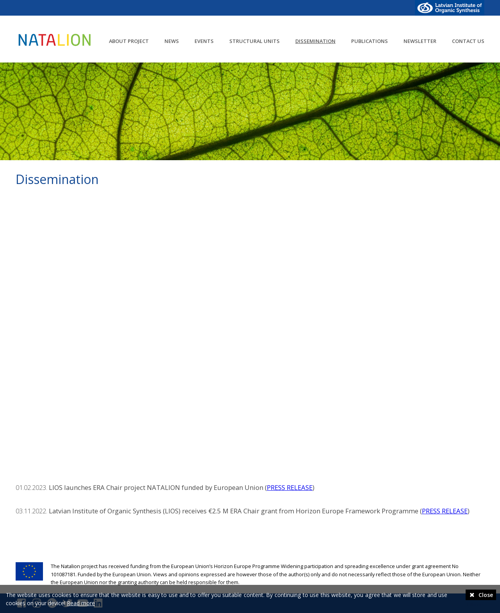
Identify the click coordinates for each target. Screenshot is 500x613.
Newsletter (420, 41)
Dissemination (315, 41)
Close (481, 595)
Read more (81, 603)
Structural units (254, 41)
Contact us (468, 41)
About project (129, 41)
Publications (369, 41)
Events (204, 41)
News (171, 41)
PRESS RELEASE (289, 487)
